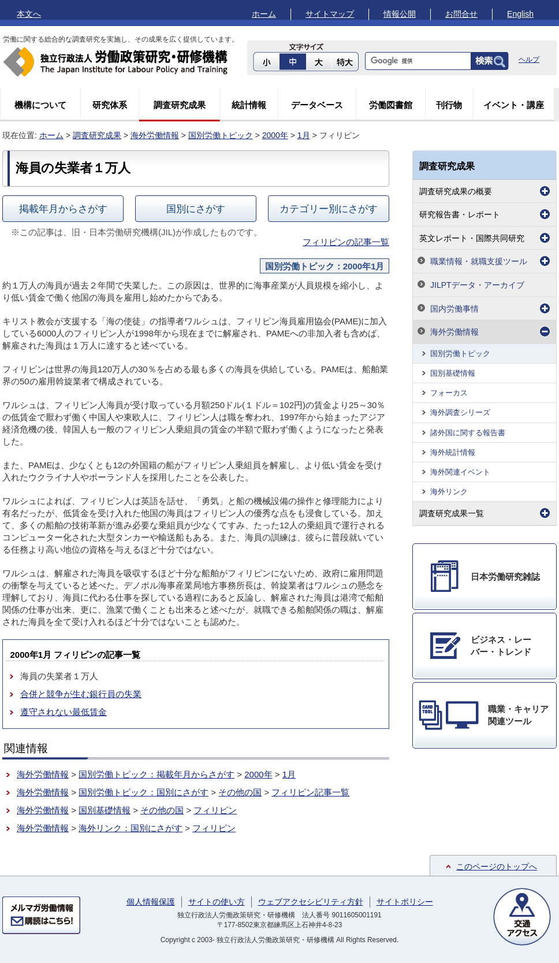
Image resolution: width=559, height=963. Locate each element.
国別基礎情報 (105, 810)
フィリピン (215, 810)
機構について (40, 105)
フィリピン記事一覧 (310, 792)
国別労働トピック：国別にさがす (143, 792)
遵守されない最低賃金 (63, 712)
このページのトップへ (496, 866)
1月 (303, 135)
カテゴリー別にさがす (329, 208)
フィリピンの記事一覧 (346, 242)
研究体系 (109, 105)
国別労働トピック (220, 135)
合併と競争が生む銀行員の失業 (80, 694)
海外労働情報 (155, 135)
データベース (317, 105)
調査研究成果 (180, 105)
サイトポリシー (405, 901)
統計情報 (249, 105)
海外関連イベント (460, 472)
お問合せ (461, 13)
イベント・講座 (513, 105)
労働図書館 (390, 105)
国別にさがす (195, 208)
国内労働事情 (454, 308)
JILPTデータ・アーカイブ (477, 285)
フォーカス (449, 392)
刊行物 (449, 105)
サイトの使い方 (216, 901)
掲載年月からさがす (63, 208)
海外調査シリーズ (460, 412)
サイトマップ (329, 13)
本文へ (29, 13)
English (520, 13)
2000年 (275, 135)
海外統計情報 (452, 452)
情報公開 (399, 13)
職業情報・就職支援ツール (478, 261)
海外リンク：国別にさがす (130, 828)
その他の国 (240, 792)
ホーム (264, 13)
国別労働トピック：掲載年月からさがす (156, 774)
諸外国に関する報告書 (467, 432)
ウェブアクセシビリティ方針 (310, 901)
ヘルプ (529, 59)
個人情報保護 (150, 901)
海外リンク (449, 491)
